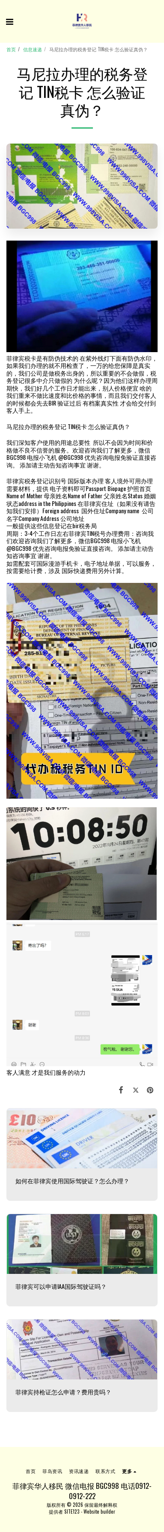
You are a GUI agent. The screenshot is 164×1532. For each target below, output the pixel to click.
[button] (9, 21)
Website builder (99, 1511)
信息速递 (32, 49)
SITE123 (72, 1511)
